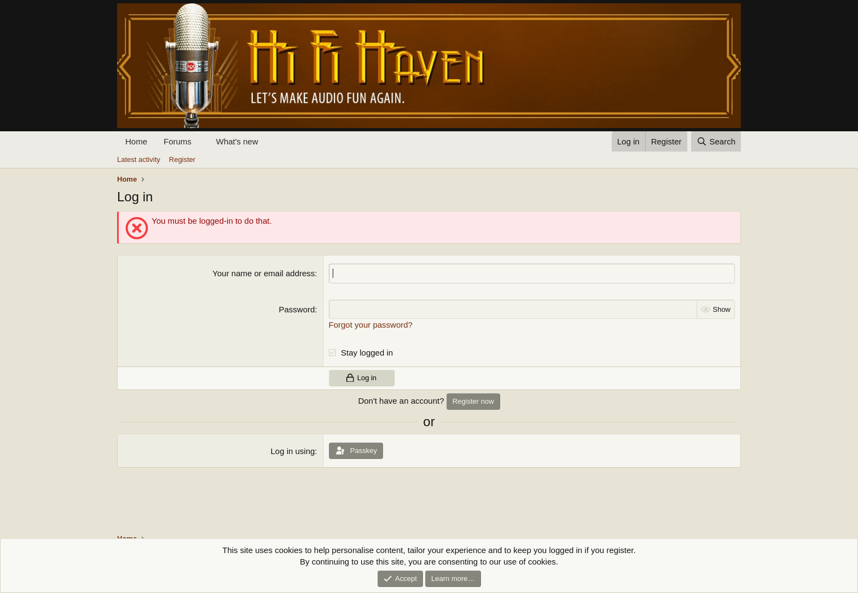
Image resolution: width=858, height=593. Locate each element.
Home (136, 141)
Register (182, 159)
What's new (237, 141)
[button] (200, 141)
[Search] (716, 141)
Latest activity (138, 159)
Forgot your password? (371, 324)
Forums (178, 141)
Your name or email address (263, 273)
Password (297, 308)
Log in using (292, 451)
